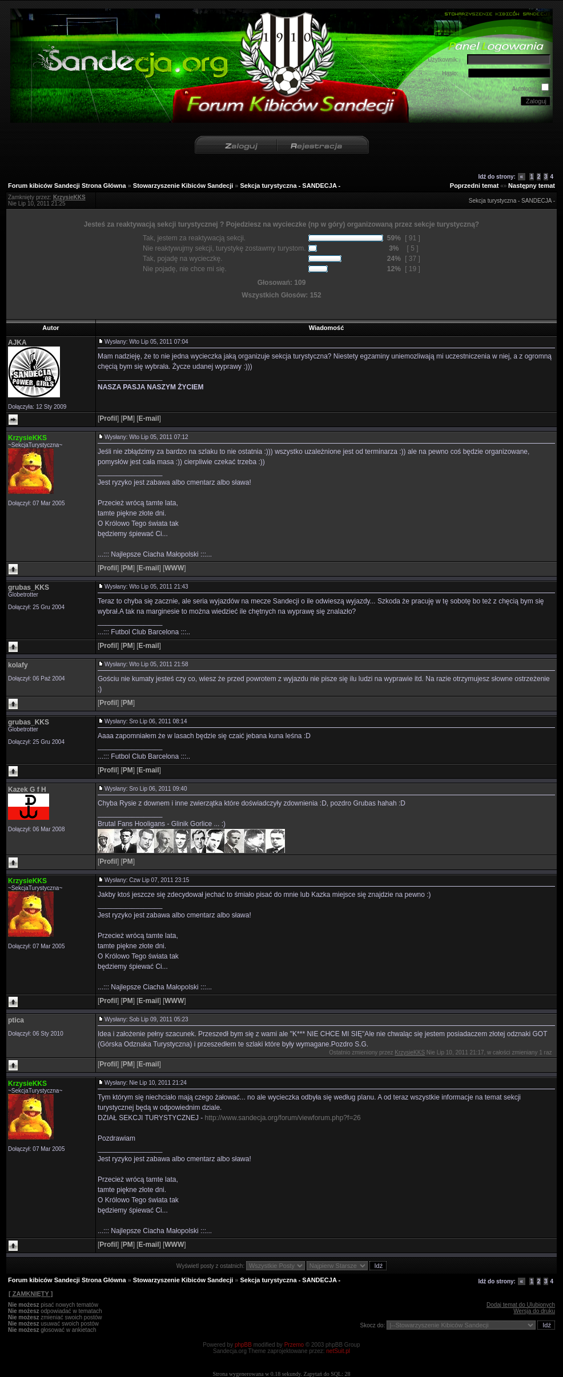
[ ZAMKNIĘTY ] (30, 1293)
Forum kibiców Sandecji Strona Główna (67, 185)
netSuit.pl (338, 1351)
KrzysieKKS (27, 438)
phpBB (243, 1345)
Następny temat (531, 185)
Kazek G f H (27, 790)
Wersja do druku (534, 1311)
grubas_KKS (28, 587)
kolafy (18, 665)
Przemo (294, 1345)
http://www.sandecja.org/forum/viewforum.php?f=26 (283, 1118)
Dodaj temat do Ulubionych (520, 1305)
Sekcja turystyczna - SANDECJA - (290, 185)
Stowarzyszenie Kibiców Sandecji (183, 185)
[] (108, 418)
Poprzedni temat (474, 185)
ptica (16, 1020)
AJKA (17, 343)
